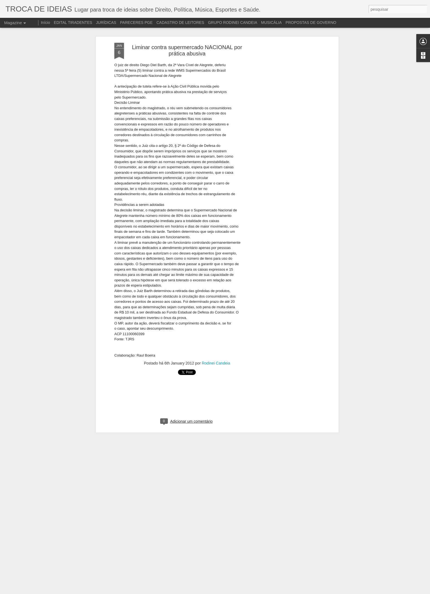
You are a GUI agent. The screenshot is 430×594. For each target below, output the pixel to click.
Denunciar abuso (317, 591)
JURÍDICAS (106, 22)
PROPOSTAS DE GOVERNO (310, 22)
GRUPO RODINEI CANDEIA (232, 22)
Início (45, 22)
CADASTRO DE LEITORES (180, 22)
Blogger (299, 591)
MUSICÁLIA (271, 22)
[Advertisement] (289, 120)
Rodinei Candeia (216, 354)
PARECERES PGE (136, 22)
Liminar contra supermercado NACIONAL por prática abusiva (187, 42)
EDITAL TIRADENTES (73, 22)
